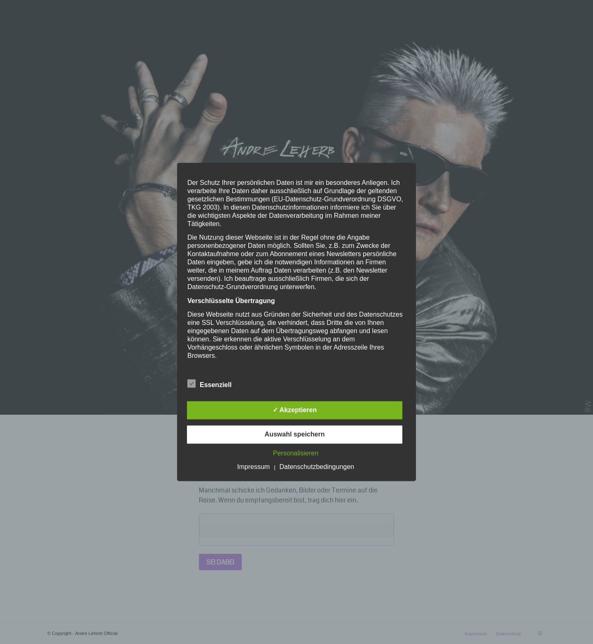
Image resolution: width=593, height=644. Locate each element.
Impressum (253, 467)
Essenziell (209, 384)
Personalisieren (295, 453)
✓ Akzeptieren (295, 410)
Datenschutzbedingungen (317, 467)
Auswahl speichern (295, 434)
